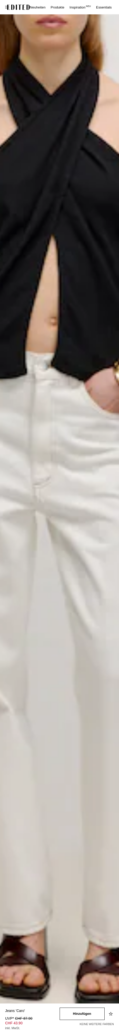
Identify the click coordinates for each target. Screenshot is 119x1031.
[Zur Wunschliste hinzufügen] (111, 1014)
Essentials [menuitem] (104, 7)
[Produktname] (32, 1011)
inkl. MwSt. (12, 1028)
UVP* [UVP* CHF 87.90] (18, 1018)
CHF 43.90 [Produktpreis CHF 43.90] (14, 1023)
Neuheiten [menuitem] (37, 7)
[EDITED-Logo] (18, 7)
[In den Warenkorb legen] (82, 1014)
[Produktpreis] (32, 1024)
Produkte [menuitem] (57, 7)
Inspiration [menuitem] (80, 7)
